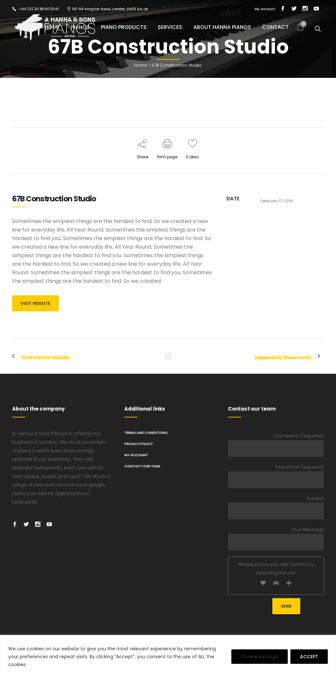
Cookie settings (259, 656)
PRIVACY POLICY (138, 443)
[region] (168, 654)
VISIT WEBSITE (35, 303)
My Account (136, 455)
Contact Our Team (142, 466)
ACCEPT (309, 656)
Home (140, 65)
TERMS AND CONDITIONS (146, 432)
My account (265, 9)
